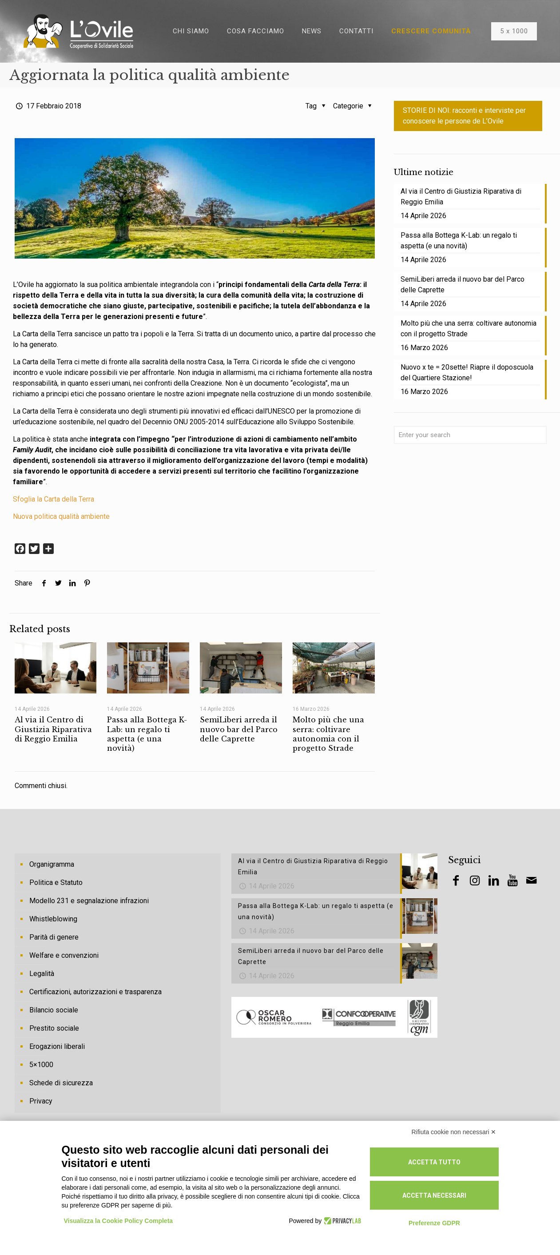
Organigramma (51, 864)
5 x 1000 (514, 31)
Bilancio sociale (53, 1010)
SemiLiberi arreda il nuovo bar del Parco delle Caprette (239, 729)
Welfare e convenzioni (64, 955)
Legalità (41, 973)
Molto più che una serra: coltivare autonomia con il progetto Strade (328, 734)
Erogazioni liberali (57, 1046)
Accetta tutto (434, 1162)
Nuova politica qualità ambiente (61, 516)
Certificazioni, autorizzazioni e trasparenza (95, 992)
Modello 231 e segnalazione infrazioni (89, 900)
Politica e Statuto (56, 882)
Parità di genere (54, 937)
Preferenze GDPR (434, 1223)
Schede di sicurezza (61, 1083)
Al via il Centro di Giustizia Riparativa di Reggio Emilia (53, 729)
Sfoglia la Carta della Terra (53, 499)
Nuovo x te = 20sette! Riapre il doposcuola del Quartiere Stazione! (467, 372)
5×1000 (41, 1064)
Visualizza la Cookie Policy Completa (118, 1220)
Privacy (40, 1101)
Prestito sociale (54, 1028)
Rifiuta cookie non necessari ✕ (454, 1131)
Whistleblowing (53, 919)
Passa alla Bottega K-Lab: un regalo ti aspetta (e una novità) (147, 734)
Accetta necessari (434, 1195)
